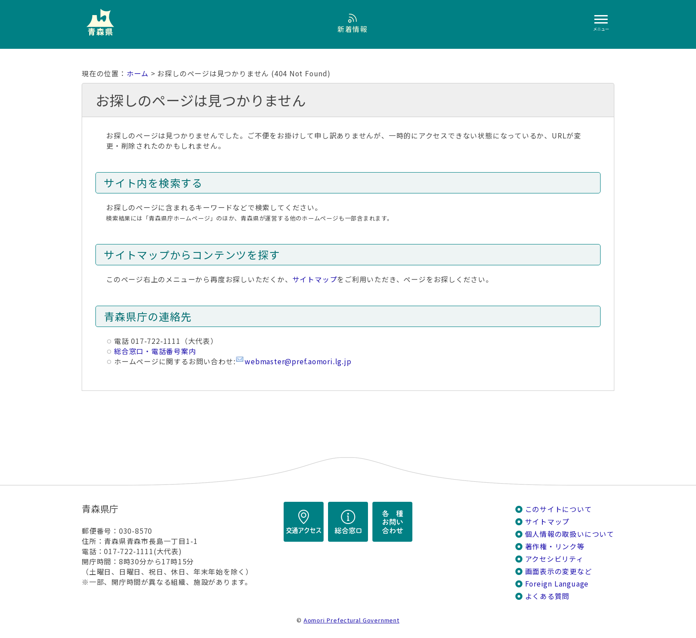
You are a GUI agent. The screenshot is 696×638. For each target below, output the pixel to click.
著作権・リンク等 (555, 546)
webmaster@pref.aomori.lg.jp (298, 361)
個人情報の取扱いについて (569, 534)
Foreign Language (557, 584)
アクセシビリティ (554, 559)
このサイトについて (558, 509)
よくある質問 (547, 596)
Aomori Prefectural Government (351, 620)
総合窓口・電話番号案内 (155, 351)
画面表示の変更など (558, 571)
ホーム (138, 73)
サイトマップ (315, 279)
